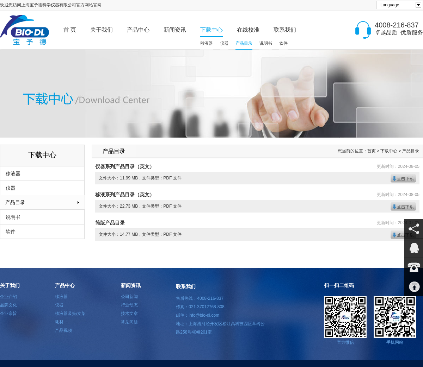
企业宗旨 (8, 313)
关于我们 (101, 30)
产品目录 (243, 43)
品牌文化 (8, 305)
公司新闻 (129, 296)
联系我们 (285, 30)
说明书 (265, 43)
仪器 (224, 43)
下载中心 (211, 30)
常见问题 (129, 321)
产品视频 (63, 330)
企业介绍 (8, 296)
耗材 (59, 321)
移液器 (206, 43)
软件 (283, 43)
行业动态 (129, 305)
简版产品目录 (110, 223)
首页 (371, 150)
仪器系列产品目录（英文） (124, 166)
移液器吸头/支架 (70, 313)
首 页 (69, 30)
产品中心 (138, 30)
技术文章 (129, 313)
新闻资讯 (175, 30)
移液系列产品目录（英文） (124, 194)
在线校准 (248, 30)
